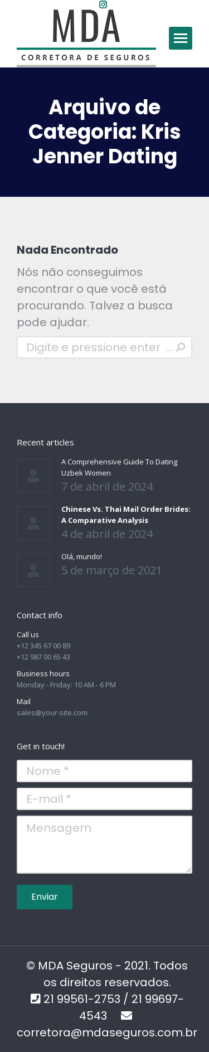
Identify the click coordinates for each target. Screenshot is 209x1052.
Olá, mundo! (81, 556)
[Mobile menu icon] (180, 38)
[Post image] (33, 475)
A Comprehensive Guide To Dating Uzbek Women (119, 467)
